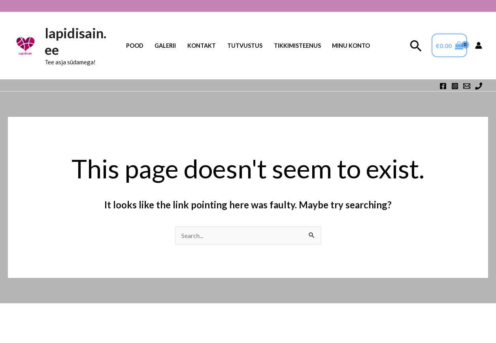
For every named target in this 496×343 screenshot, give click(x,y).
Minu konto (351, 45)
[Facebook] (443, 86)
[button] (416, 45)
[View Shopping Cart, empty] (449, 45)
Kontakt (201, 45)
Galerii (165, 45)
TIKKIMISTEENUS (297, 45)
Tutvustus (244, 45)
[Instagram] (454, 86)
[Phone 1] (478, 86)
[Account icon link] (478, 45)
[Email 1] (466, 86)
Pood (134, 45)
